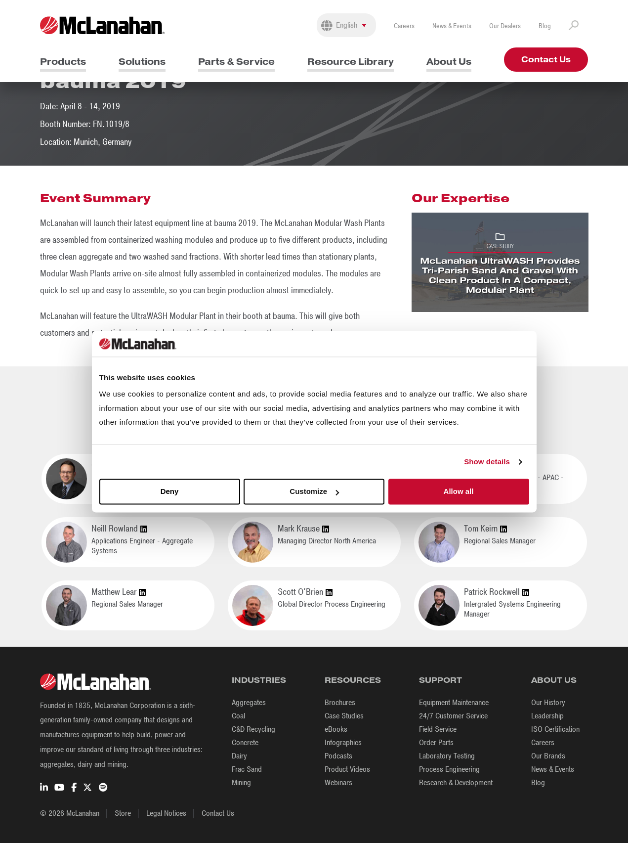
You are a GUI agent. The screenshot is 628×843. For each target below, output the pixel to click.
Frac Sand (247, 769)
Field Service (438, 729)
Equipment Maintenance (454, 702)
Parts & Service (236, 61)
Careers (404, 26)
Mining (241, 782)
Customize (314, 492)
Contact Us (546, 59)
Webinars (338, 782)
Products (63, 61)
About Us (448, 61)
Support (440, 680)
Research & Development (456, 782)
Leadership (547, 715)
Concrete (245, 742)
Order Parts (436, 742)
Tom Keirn (485, 529)
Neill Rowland (119, 529)
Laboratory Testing (447, 756)
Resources (353, 680)
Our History (548, 702)
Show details (487, 461)
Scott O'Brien (305, 592)
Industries (259, 680)
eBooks (336, 729)
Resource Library (350, 61)
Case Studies (344, 715)
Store (123, 813)
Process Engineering (449, 769)
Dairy (239, 756)
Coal (238, 715)
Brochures (340, 702)
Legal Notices (166, 813)
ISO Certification (555, 729)
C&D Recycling (253, 729)
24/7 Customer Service (453, 715)
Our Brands (548, 756)
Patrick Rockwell (496, 592)
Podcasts (338, 756)
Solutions (142, 61)
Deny (170, 492)
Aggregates (249, 702)
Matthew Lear (118, 592)
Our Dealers (505, 26)
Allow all (459, 492)
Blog (545, 26)
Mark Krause (303, 529)
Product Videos (347, 769)
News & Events (451, 26)
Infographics (343, 742)
